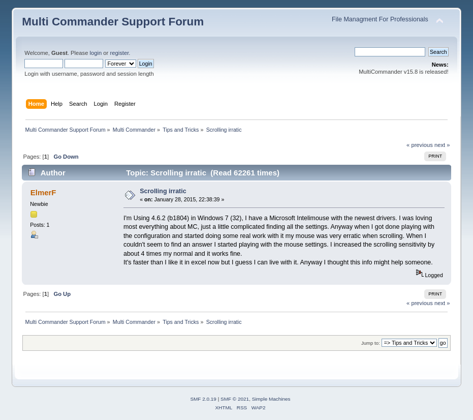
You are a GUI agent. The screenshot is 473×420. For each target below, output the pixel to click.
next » (442, 145)
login (96, 53)
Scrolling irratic (163, 191)
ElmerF (43, 192)
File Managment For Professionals (380, 19)
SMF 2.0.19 (203, 399)
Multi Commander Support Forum (113, 21)
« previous (419, 145)
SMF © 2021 (234, 399)
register (119, 53)
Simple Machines (271, 399)
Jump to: (370, 343)
